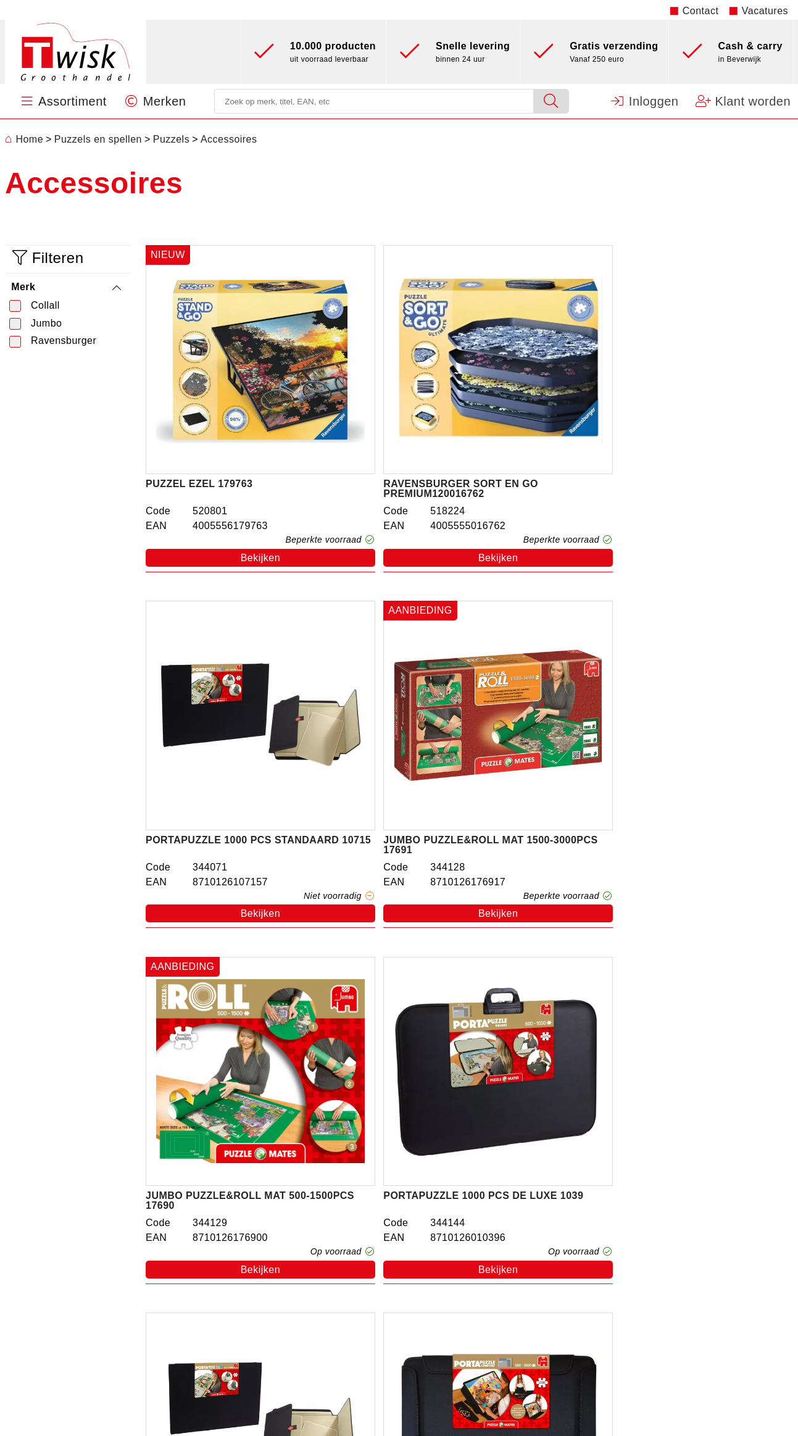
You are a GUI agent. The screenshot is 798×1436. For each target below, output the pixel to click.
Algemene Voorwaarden (659, 1248)
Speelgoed (257, 1211)
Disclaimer (628, 1267)
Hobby (247, 1360)
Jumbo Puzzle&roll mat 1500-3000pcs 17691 (709, 414)
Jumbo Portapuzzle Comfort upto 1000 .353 (705, 698)
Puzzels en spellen (276, 1230)
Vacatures (765, 11)
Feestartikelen (265, 1267)
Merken (460, 1267)
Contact (701, 11)
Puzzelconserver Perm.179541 (527, 983)
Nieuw (246, 1378)
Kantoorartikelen (270, 1285)
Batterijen (254, 1341)
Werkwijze (467, 1230)
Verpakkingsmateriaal (282, 1322)
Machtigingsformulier (652, 1211)
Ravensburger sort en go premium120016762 (378, 414)
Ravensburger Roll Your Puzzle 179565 (385, 983)
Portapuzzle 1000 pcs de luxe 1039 (381, 698)
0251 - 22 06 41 (58, 1313)
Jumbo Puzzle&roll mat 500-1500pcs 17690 (216, 698)
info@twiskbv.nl (41, 1331)
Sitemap (623, 1304)
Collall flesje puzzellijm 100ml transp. (219, 983)
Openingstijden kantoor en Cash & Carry (698, 1230)
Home (24, 139)
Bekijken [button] (223, 482)
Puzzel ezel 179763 (199, 409)
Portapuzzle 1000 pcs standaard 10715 (538, 414)
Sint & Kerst (260, 1248)
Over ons (464, 1211)
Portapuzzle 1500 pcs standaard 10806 (538, 698)
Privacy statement (646, 1285)
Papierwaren (261, 1304)
